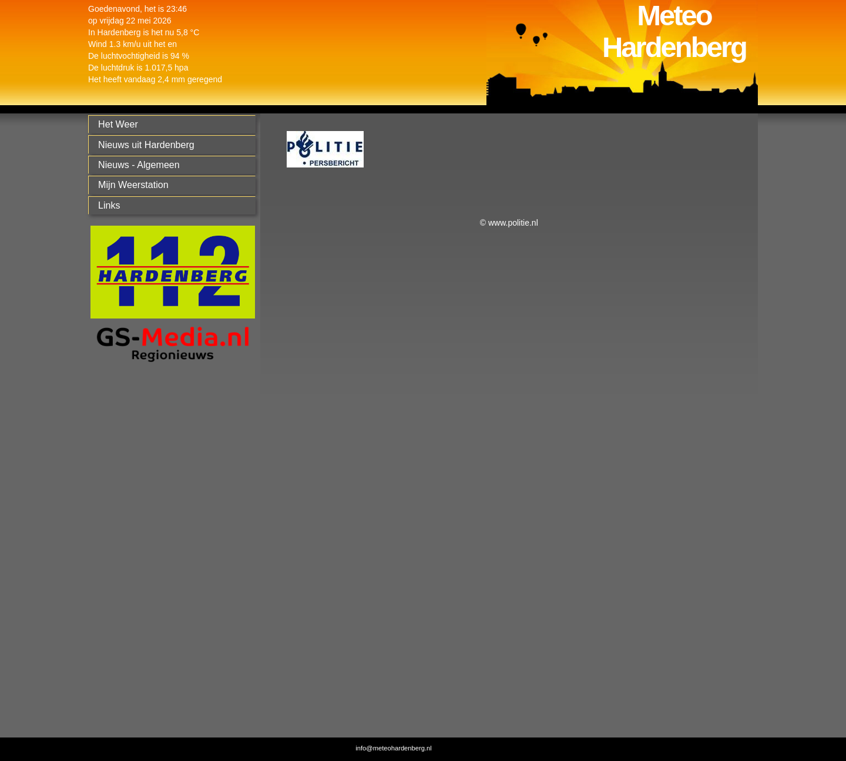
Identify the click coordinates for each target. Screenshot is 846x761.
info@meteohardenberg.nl (393, 748)
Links (109, 205)
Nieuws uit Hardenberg (146, 144)
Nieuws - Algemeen (139, 164)
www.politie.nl (513, 222)
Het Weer (118, 124)
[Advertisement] (170, 558)
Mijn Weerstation (133, 184)
